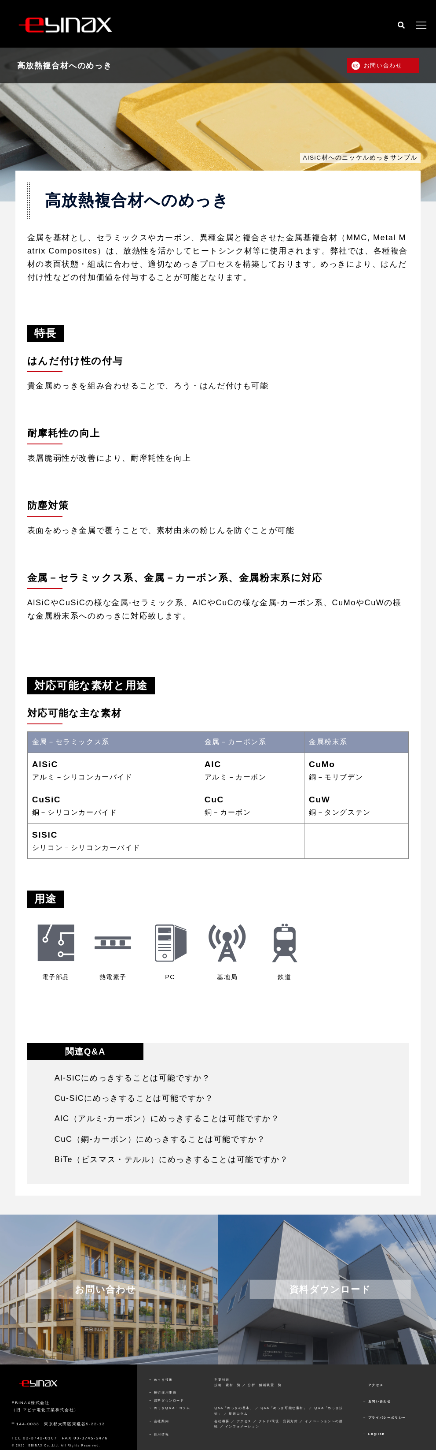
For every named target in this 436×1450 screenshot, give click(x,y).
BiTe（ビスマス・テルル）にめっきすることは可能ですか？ (171, 1159)
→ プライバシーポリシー (384, 1418)
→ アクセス (373, 1385)
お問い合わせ (383, 65)
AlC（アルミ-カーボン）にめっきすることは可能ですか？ (167, 1118)
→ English (374, 1434)
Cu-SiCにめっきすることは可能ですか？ (134, 1098)
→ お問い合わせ (377, 1401)
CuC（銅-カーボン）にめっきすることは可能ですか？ (160, 1139)
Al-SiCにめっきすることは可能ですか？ (133, 1078)
